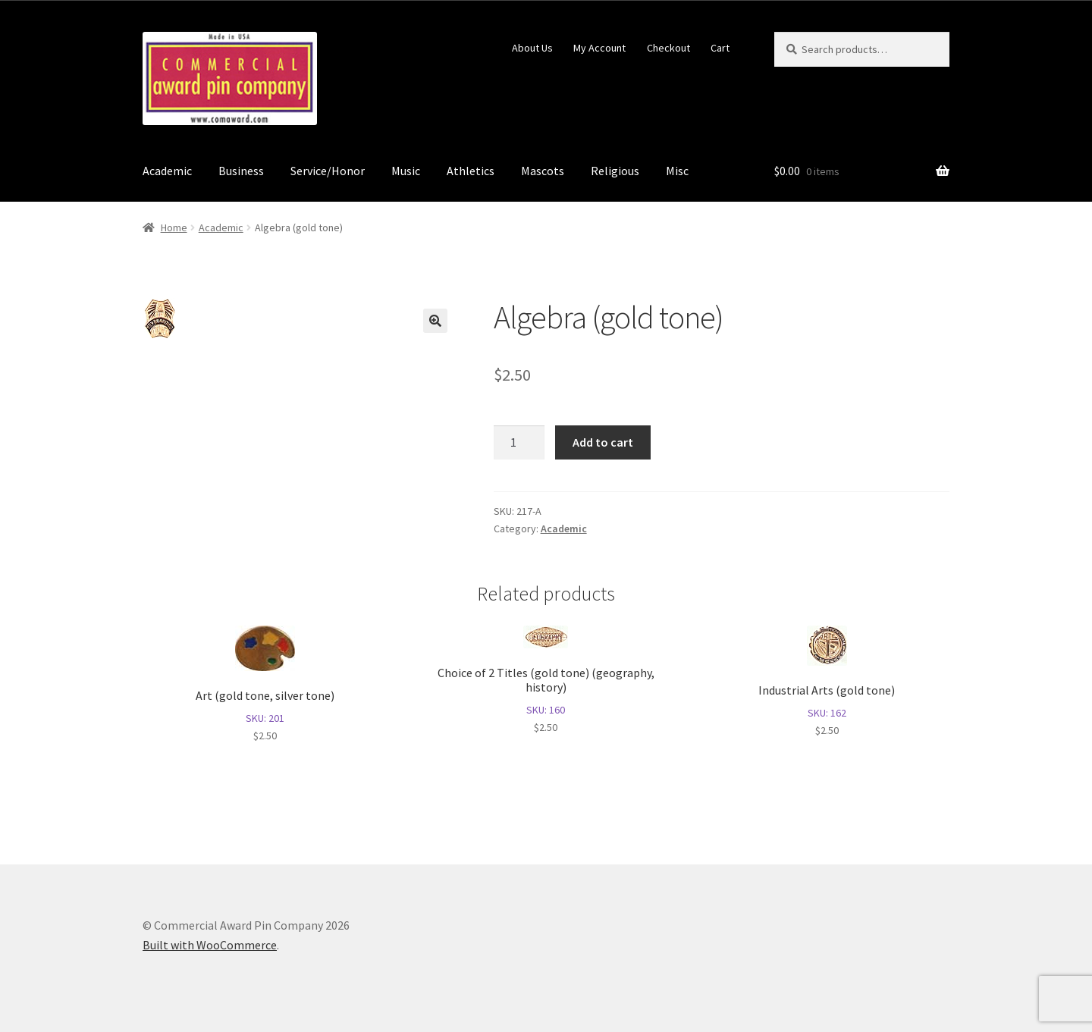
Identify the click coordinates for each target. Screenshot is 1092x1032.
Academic (167, 170)
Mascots (542, 170)
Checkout (668, 48)
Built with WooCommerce (210, 944)
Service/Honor (327, 170)
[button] (435, 321)
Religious (615, 170)
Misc (677, 170)
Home (174, 227)
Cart (720, 48)
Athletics (470, 170)
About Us (532, 48)
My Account (599, 48)
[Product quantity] (519, 442)
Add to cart (603, 442)
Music (405, 170)
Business (241, 170)
